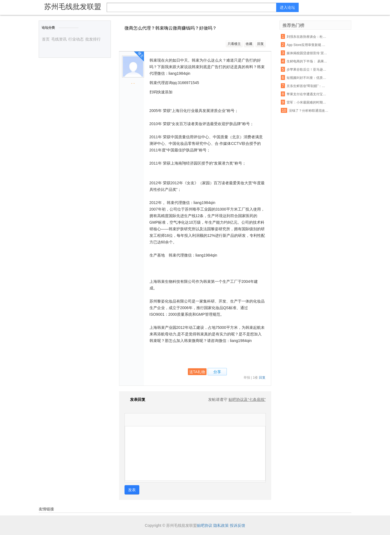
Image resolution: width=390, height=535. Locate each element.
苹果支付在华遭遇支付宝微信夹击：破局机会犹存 (307, 94)
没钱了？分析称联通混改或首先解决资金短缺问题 (309, 111)
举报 (247, 377)
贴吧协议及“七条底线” (246, 399)
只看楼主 (234, 44)
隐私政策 (221, 525)
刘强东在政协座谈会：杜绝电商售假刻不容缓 (307, 37)
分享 (217, 372)
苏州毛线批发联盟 (72, 6)
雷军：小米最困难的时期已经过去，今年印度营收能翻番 (307, 102)
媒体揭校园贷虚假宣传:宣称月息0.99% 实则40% (307, 53)
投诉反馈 (237, 525)
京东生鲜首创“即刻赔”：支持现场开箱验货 (307, 86)
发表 (132, 490)
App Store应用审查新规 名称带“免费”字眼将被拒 (307, 45)
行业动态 (76, 39)
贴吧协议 (204, 525)
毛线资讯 (59, 39)
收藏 (249, 44)
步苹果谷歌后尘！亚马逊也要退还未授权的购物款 (307, 69)
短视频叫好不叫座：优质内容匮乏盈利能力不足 (307, 78)
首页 (46, 39)
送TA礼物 (197, 372)
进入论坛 (287, 7)
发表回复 (135, 399)
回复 (260, 44)
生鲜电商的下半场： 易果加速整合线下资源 (307, 61)
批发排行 (93, 39)
